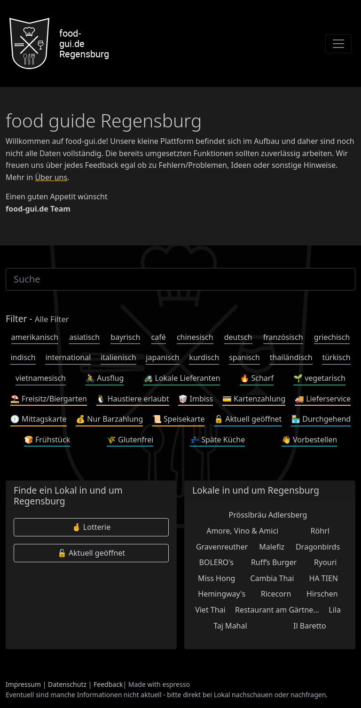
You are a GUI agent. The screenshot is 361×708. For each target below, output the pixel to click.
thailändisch (291, 357)
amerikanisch (34, 337)
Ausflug (105, 378)
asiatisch (84, 337)
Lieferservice (323, 398)
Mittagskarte (38, 419)
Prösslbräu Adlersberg (268, 515)
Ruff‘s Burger (274, 562)
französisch (283, 337)
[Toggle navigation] (338, 43)
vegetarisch (319, 378)
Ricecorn (276, 594)
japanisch (162, 357)
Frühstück (47, 439)
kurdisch (204, 357)
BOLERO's (216, 562)
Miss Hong (216, 578)
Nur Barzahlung (109, 419)
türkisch (336, 357)
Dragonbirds (318, 547)
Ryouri (325, 562)
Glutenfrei (130, 439)
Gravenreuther (222, 547)
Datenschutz (67, 684)
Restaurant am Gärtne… (277, 610)
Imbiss (195, 398)
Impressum (23, 684)
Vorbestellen (309, 439)
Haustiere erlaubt (132, 398)
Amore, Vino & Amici (242, 531)
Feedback (108, 684)
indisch (22, 357)
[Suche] (180, 279)
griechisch (332, 337)
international (68, 357)
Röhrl (320, 531)
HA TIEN (323, 578)
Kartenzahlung (253, 398)
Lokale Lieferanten (181, 378)
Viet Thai (210, 610)
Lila (335, 610)
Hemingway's (221, 594)
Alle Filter (52, 319)
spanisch (244, 357)
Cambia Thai (272, 578)
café (158, 337)
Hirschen (322, 594)
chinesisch (195, 337)
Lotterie (91, 527)
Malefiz (271, 547)
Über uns (51, 177)
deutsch (238, 337)
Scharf (257, 378)
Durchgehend (321, 419)
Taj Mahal (230, 626)
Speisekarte (178, 419)
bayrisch (125, 337)
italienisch (118, 357)
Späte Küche (217, 439)
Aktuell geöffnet (248, 419)
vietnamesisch (41, 378)
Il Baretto (309, 626)
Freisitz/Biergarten (48, 398)
